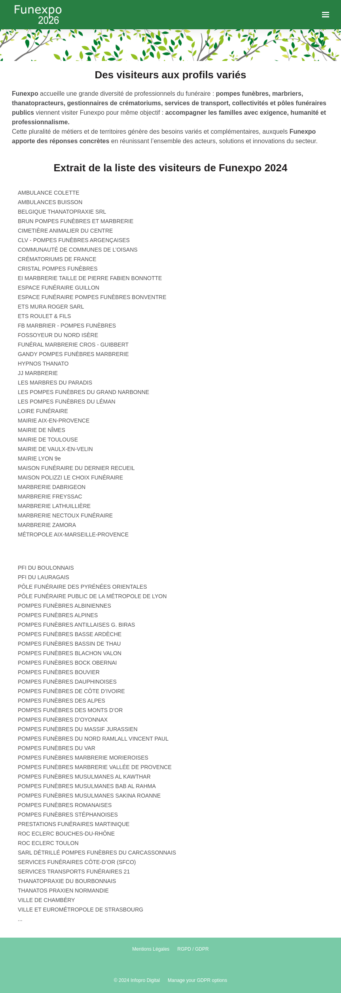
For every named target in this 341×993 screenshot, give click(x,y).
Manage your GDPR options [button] (197, 980)
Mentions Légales (150, 949)
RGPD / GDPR (192, 949)
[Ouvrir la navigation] (325, 14)
